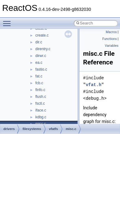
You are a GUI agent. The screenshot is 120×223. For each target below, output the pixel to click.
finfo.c (40, 90)
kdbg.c (40, 117)
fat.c (38, 76)
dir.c (38, 42)
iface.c (40, 110)
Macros (111, 32)
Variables (111, 46)
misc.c (71, 129)
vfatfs (53, 129)
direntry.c (42, 49)
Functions (109, 39)
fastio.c (41, 69)
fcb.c (39, 83)
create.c (42, 35)
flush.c (40, 96)
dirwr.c (40, 56)
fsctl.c (40, 103)
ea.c (38, 62)
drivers (9, 129)
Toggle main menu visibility (8, 21)
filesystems (32, 129)
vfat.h (93, 85)
